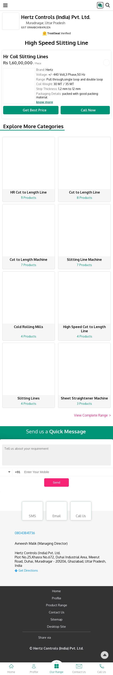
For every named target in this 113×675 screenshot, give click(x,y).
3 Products (84, 404)
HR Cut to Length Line (28, 192)
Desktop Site (56, 627)
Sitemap (56, 619)
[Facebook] (57, 637)
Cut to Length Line (84, 192)
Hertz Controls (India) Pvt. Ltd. (55, 17)
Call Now (85, 110)
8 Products (84, 198)
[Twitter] (75, 637)
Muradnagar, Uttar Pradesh (43, 23)
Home (56, 591)
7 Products (28, 265)
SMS (32, 511)
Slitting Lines (28, 398)
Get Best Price (31, 110)
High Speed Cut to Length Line (84, 329)
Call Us (81, 511)
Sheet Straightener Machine (84, 398)
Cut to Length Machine (28, 259)
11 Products (28, 198)
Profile (56, 598)
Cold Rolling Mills (28, 327)
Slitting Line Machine (84, 259)
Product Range (56, 605)
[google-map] (62, 570)
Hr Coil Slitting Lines (25, 56)
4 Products (28, 336)
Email (56, 511)
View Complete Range (92, 415)
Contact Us (56, 612)
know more (44, 102)
